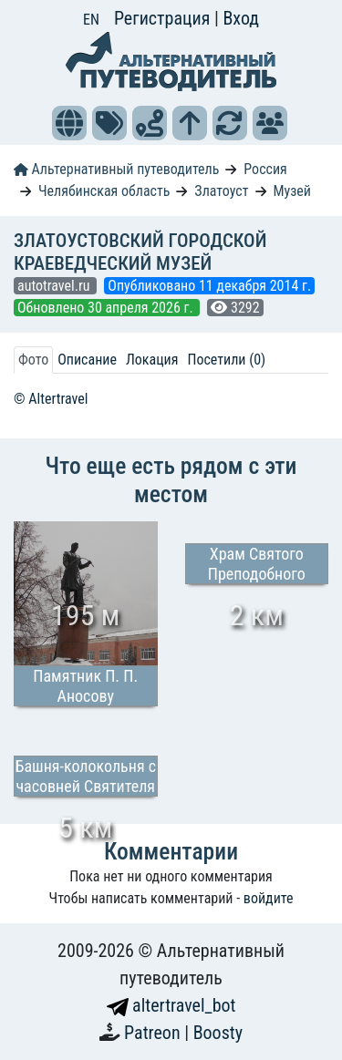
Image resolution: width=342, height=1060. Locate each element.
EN (91, 19)
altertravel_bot (171, 1005)
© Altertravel (51, 398)
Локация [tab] (152, 359)
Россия (265, 169)
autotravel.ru (55, 285)
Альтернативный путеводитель (116, 169)
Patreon (154, 1033)
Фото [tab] (33, 359)
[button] (69, 123)
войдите (269, 898)
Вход (241, 18)
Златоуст (221, 191)
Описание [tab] (87, 359)
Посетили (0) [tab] (226, 359)
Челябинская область (104, 191)
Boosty (218, 1033)
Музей (292, 191)
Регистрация (164, 18)
